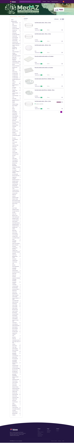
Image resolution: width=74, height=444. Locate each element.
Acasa (12, 19)
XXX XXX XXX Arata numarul (28, 10)
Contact (57, 430)
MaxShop (48, 432)
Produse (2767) (14, 21)
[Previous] (59, 112)
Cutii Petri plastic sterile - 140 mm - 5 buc (43, 45)
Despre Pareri (40, 435)
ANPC (63, 440)
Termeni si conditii (54, 440)
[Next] (63, 112)
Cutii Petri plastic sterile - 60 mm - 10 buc (43, 101)
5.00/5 (62, 102)
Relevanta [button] (56, 19)
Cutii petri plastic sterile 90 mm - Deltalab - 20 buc (45, 90)
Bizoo (13, 440)
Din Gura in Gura (40, 434)
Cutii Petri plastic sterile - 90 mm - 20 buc (43, 22)
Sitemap (59, 440)
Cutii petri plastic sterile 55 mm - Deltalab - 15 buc (45, 78)
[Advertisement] (44, 121)
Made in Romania (55, 1)
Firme (48, 1)
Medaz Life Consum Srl (22, 6)
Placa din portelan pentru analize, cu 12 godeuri (44, 56)
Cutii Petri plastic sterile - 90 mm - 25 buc (43, 33)
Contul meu (39, 433)
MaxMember (49, 430)
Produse (44, 1)
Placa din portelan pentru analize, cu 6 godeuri (44, 67)
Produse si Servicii (40, 432)
